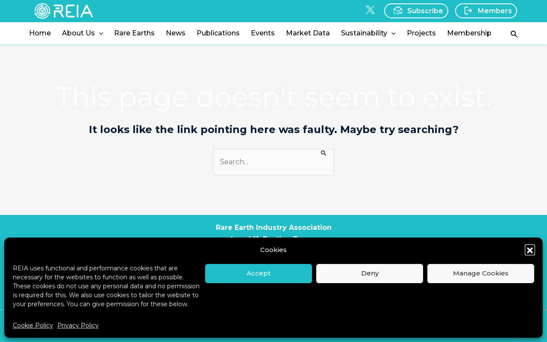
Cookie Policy (33, 325)
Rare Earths (134, 33)
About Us (82, 33)
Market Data (308, 33)
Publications (218, 33)
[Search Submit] (324, 152)
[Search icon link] (514, 33)
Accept (259, 273)
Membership (469, 33)
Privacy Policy (78, 325)
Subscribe (416, 10)
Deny (370, 273)
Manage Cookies (481, 273)
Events (263, 33)
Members (485, 10)
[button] (530, 249)
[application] (99, 33)
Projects (421, 33)
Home (40, 33)
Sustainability (368, 33)
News (175, 33)
